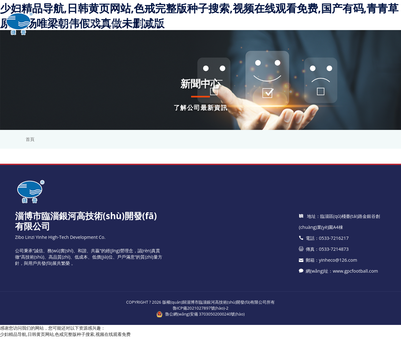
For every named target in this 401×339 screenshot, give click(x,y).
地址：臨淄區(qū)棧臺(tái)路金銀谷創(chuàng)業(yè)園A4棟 (339, 274)
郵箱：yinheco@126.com (328, 313)
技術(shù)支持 (239, 23)
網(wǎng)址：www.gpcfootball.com (338, 323)
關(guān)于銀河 (104, 23)
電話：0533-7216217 (323, 291)
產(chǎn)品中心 (155, 23)
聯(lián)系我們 (346, 23)
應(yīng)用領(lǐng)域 (292, 23)
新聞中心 (198, 23)
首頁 (67, 23)
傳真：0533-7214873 (323, 302)
